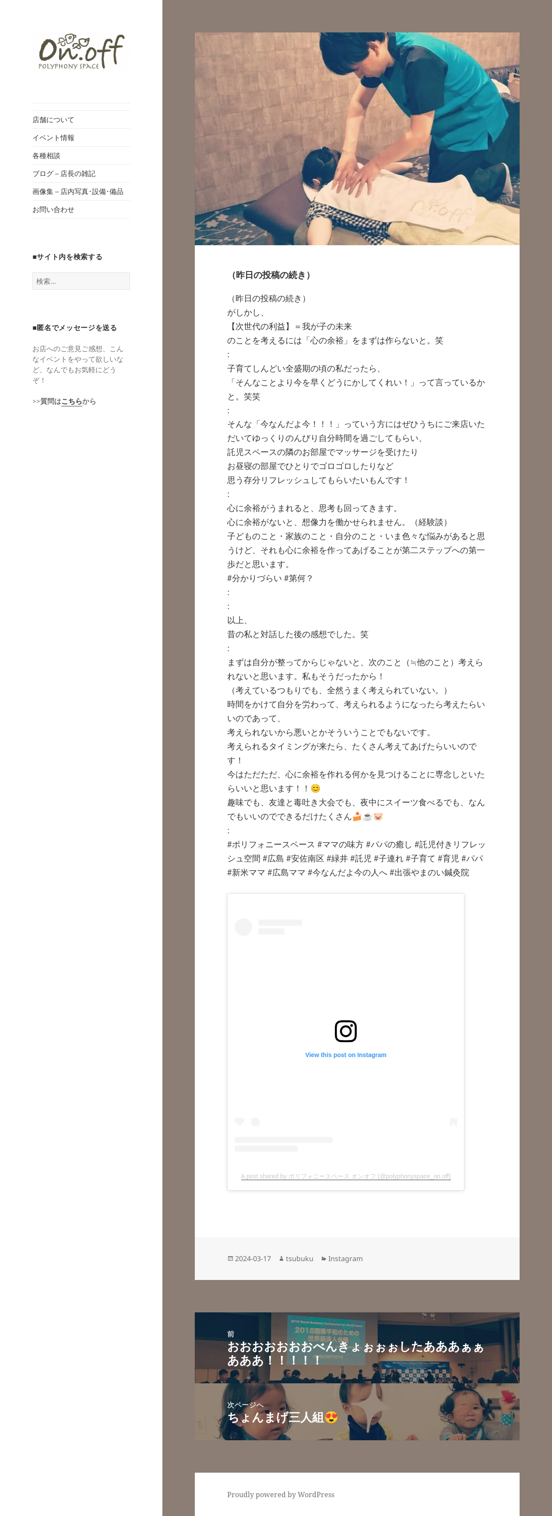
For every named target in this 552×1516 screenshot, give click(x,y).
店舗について (53, 119)
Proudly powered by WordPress (280, 1494)
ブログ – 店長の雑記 (63, 173)
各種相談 (46, 155)
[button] (81, 51)
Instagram (345, 1258)
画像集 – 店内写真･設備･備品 (77, 191)
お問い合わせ (53, 209)
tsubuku (299, 1258)
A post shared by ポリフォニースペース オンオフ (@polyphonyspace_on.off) (346, 1176)
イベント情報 (53, 137)
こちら (71, 401)
